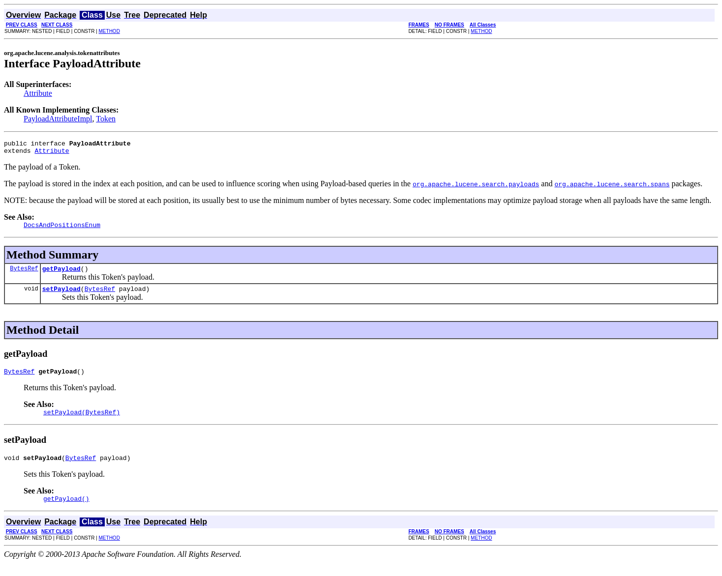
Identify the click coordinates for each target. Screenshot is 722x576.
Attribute (38, 93)
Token (106, 119)
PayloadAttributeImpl (58, 119)
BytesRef (24, 274)
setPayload (61, 295)
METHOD (109, 31)
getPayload (61, 274)
